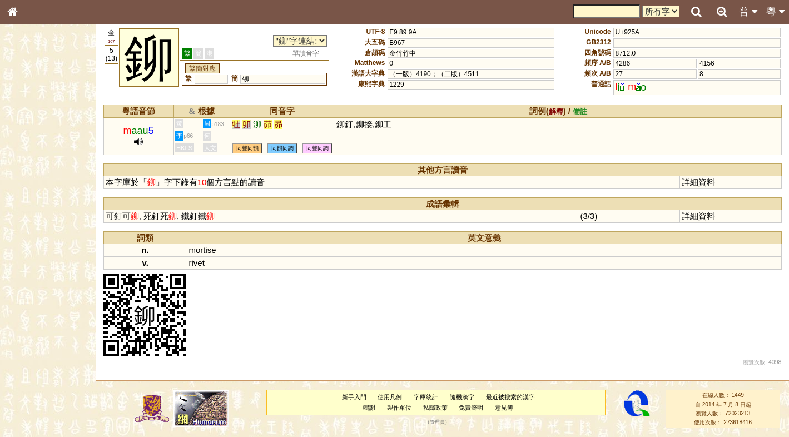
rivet (197, 262)
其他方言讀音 (34, 319)
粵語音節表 (30, 221)
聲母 (22, 298)
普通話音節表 (34, 308)
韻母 (37, 298)
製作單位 (399, 407)
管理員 (437, 422)
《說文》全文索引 (40, 349)
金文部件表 (30, 181)
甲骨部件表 (30, 170)
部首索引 (27, 149)
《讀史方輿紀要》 (40, 360)
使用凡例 (390, 397)
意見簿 (504, 407)
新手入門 (354, 397)
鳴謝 (369, 407)
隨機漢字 (462, 397)
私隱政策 (435, 407)
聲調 (52, 298)
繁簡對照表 (30, 381)
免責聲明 (471, 407)
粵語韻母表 (30, 243)
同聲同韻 (247, 148)
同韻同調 (282, 148)
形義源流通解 (34, 192)
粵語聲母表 (30, 232)
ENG (49, 123)
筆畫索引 (27, 159)
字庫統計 (426, 397)
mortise (202, 250)
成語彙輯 (27, 370)
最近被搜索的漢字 (510, 397)
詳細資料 (698, 182)
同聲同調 (317, 148)
